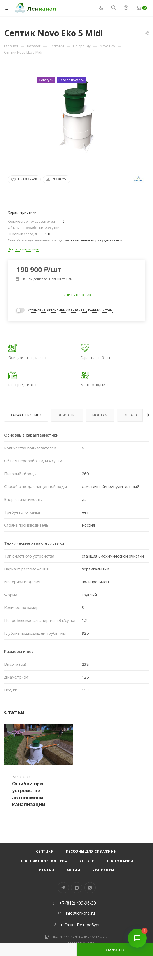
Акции (73, 870)
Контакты (103, 870)
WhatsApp (90, 887)
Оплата (131, 415)
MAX (76, 887)
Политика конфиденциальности (81, 936)
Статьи (46, 870)
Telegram (63, 887)
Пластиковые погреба (43, 860)
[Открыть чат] (137, 940)
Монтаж (100, 415)
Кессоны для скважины (91, 851)
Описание (66, 415)
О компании (120, 860)
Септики (45, 851)
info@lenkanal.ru (80, 913)
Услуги (87, 860)
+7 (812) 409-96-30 (77, 903)
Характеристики (26, 415)
